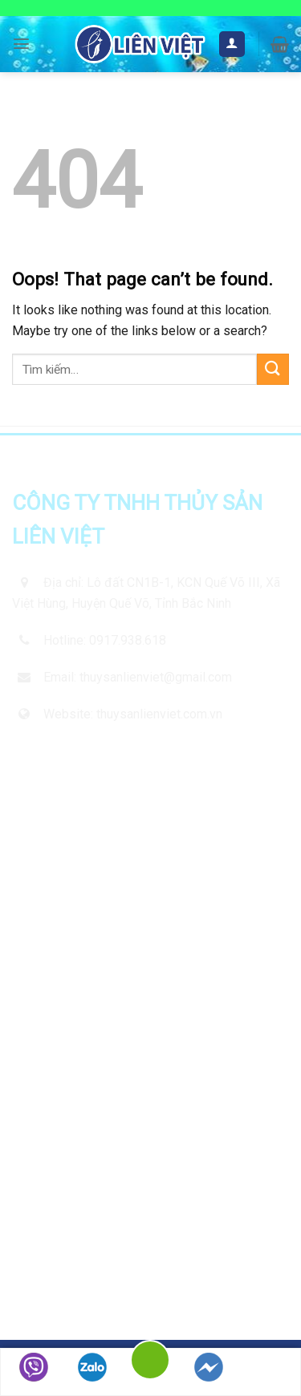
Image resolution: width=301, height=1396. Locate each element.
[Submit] (273, 369)
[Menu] (21, 44)
